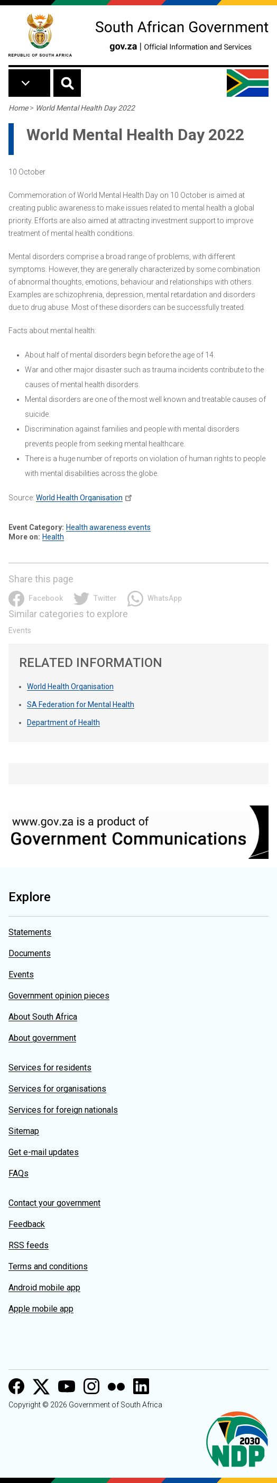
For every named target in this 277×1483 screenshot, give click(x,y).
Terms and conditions (48, 1266)
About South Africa (42, 1017)
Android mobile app (44, 1288)
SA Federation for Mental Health (80, 704)
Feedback (26, 1224)
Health (53, 537)
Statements (29, 932)
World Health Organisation (79, 497)
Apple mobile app (40, 1309)
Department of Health (63, 722)
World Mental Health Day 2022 (85, 108)
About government (42, 1038)
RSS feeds (28, 1245)
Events (19, 630)
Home (18, 108)
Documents (29, 953)
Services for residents (49, 1068)
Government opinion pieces (58, 996)
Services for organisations (57, 1089)
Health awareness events (108, 527)
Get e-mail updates (43, 1152)
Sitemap (23, 1131)
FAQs (18, 1173)
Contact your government (54, 1203)
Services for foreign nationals (63, 1110)
